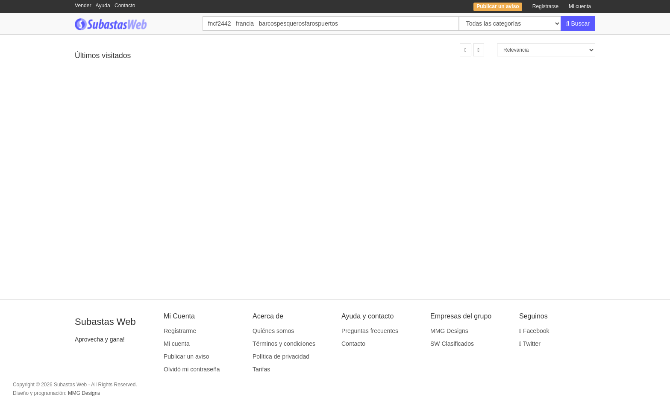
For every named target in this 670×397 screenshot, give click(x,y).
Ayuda (103, 6)
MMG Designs (449, 330)
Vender (83, 6)
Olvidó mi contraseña (192, 369)
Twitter (530, 343)
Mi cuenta (580, 6)
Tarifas (261, 369)
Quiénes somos (273, 330)
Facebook (534, 330)
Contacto (125, 6)
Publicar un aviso (186, 356)
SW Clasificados (452, 343)
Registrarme (180, 330)
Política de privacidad (281, 356)
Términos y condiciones (284, 343)
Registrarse (545, 6)
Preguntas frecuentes (369, 330)
